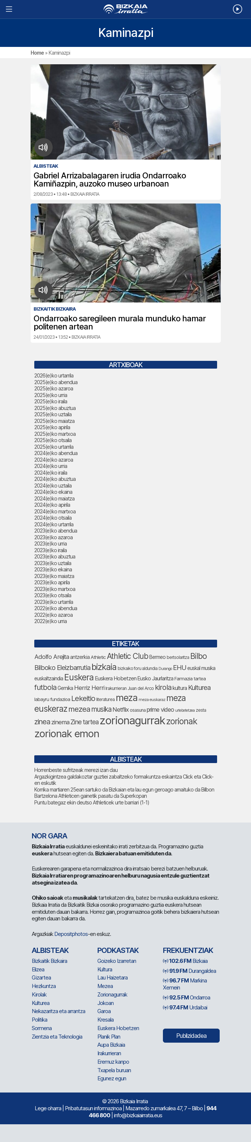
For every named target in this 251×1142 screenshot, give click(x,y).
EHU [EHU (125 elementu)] (179, 667)
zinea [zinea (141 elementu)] (42, 721)
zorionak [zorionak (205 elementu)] (181, 721)
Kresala (105, 1019)
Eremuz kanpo (113, 1061)
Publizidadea (191, 1035)
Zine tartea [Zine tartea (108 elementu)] (84, 722)
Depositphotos (71, 933)
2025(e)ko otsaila (53, 440)
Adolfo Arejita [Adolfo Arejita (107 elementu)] (51, 656)
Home (37, 52)
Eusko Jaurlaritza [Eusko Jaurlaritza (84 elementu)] (155, 678)
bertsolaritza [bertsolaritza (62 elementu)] (178, 657)
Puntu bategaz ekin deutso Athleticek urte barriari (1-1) (91, 802)
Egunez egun (111, 1078)
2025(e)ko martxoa (55, 434)
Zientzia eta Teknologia (57, 1036)
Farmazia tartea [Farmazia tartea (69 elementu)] (190, 678)
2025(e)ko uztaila (53, 414)
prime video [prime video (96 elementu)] (160, 709)
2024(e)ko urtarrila (53, 524)
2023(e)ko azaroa (53, 537)
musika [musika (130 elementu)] (101, 709)
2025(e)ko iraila (50, 401)
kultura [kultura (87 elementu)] (179, 688)
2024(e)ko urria (50, 466)
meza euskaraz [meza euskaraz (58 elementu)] (152, 699)
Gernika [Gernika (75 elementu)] (65, 688)
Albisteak (50, 950)
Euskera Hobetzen (118, 1028)
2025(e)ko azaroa (53, 388)
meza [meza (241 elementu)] (126, 697)
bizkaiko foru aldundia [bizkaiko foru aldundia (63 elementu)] (137, 668)
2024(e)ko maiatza (54, 498)
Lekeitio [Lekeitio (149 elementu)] (83, 698)
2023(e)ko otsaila (52, 595)
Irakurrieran (109, 1053)
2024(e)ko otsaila (53, 517)
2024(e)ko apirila (52, 505)
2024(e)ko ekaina (53, 492)
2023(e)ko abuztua (54, 556)
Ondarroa (186, 997)
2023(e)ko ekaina (53, 569)
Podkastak (118, 950)
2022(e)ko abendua (55, 608)
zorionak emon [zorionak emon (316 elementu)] (66, 734)
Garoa (104, 1011)
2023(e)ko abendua (55, 530)
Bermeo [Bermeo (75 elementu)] (157, 657)
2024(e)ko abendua (55, 453)
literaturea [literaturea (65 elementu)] (105, 699)
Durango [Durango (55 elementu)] (165, 668)
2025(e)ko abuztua (55, 408)
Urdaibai (185, 1007)
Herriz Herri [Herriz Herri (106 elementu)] (89, 687)
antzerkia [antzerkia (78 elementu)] (80, 657)
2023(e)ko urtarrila (53, 602)
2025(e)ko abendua (55, 382)
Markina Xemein (185, 984)
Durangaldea (189, 970)
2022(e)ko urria (50, 621)
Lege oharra (48, 1108)
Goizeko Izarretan (116, 960)
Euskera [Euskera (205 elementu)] (79, 677)
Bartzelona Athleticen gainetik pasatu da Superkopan (90, 796)
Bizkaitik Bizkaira (49, 960)
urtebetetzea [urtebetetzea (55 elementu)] (185, 710)
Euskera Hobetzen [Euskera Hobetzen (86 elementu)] (115, 678)
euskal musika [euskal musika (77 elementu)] (201, 668)
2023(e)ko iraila (50, 550)
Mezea (105, 985)
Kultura (104, 969)
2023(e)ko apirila (52, 582)
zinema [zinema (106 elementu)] (60, 722)
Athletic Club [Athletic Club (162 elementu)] (127, 656)
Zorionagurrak (112, 994)
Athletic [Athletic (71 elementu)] (98, 657)
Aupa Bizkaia (111, 1044)
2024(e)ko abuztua (55, 479)
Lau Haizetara (112, 977)
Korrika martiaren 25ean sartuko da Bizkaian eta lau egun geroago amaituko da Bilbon (124, 789)
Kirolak (39, 994)
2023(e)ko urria (50, 543)
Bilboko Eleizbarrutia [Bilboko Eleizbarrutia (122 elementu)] (62, 667)
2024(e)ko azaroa (53, 460)
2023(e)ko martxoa (54, 589)
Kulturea (40, 1002)
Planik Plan (108, 1036)
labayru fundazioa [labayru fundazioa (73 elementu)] (52, 699)
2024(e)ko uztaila (53, 485)
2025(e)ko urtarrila (53, 447)
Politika (39, 1019)
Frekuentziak (188, 950)
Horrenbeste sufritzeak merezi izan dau (76, 770)
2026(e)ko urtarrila (53, 375)
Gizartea (41, 977)
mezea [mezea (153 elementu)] (79, 709)
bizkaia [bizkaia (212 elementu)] (103, 666)
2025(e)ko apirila (52, 427)
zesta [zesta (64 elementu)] (201, 710)
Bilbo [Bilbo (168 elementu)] (198, 656)
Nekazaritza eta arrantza (58, 1011)
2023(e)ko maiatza (54, 576)
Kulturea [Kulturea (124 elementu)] (199, 687)
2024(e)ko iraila (50, 472)
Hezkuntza (44, 985)
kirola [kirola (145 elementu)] (163, 687)
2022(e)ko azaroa (53, 615)
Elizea (38, 969)
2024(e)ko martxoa (55, 511)
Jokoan (105, 1002)
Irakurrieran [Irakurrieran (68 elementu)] (115, 688)
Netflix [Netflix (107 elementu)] (120, 709)
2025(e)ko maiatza (54, 421)
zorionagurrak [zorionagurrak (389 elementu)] (132, 720)
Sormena (42, 1028)
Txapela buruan (114, 1070)
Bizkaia (185, 960)
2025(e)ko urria (50, 395)
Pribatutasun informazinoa (93, 1108)
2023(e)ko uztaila (52, 563)
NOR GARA (49, 835)
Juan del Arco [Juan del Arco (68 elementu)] (141, 688)
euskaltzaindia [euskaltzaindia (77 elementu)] (48, 678)
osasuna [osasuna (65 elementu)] (138, 710)
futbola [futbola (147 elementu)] (45, 687)
